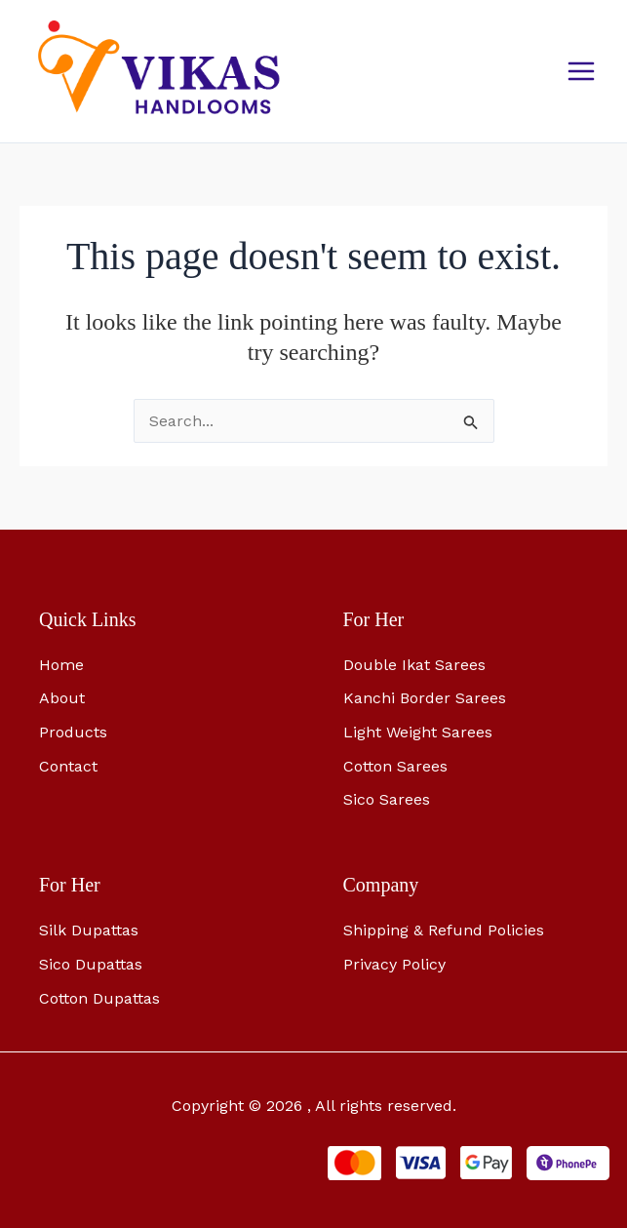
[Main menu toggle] (581, 71)
